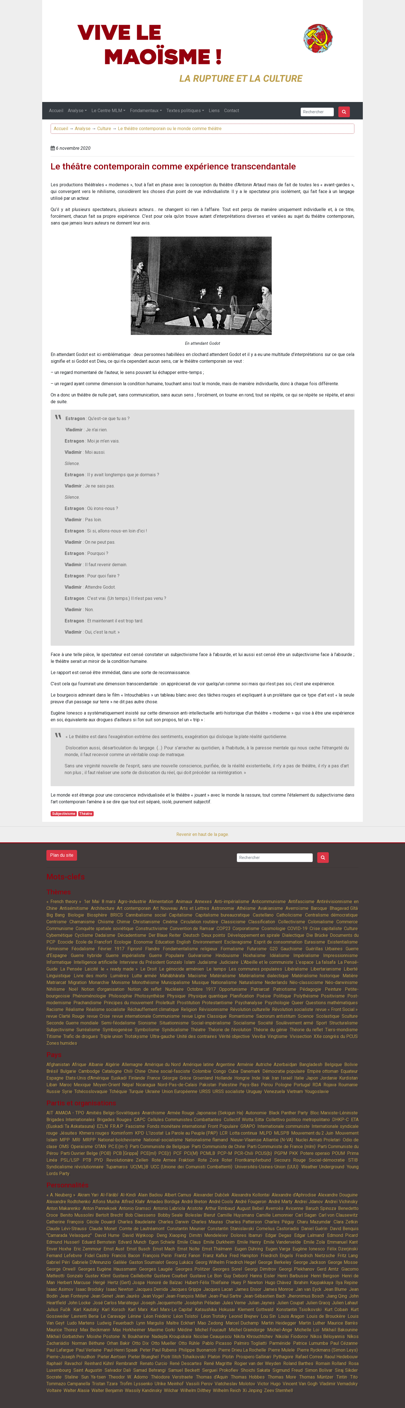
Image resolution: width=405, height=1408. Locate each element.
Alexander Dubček (212, 1195)
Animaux (184, 901)
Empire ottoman (322, 1071)
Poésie (263, 996)
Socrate (54, 1377)
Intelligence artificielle (96, 962)
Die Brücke (317, 935)
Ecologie (122, 942)
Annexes (203, 901)
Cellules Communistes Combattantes (184, 1119)
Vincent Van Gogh (300, 1383)
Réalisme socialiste (105, 1009)
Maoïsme (197, 975)
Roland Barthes (298, 1363)
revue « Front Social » (337, 1009)
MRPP (89, 1139)
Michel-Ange (279, 1329)
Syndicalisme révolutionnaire (75, 1166)
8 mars (109, 901)
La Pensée (71, 969)
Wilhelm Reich (227, 1390)
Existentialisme (342, 942)
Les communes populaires (255, 969)
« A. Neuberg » (60, 1195)
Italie (299, 1078)
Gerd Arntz (328, 1269)
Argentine (225, 1064)
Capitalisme (180, 915)
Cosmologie (273, 928)
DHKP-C (340, 1119)
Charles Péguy (279, 1222)
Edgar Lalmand (309, 1235)
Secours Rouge (290, 1160)
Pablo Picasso (217, 1343)
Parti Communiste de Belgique (160, 1146)
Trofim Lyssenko (136, 1383)
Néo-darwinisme (341, 982)
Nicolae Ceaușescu (212, 1336)
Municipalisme (175, 982)
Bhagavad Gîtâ (344, 908)
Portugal (302, 1084)
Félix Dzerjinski (342, 1248)
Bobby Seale (170, 1215)
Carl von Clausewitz (338, 1215)
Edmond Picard (342, 1235)
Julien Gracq (318, 1302)
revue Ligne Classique (204, 1016)
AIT (49, 1112)
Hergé (99, 1282)
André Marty (280, 1201)
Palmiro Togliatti (250, 1343)
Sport (321, 1023)
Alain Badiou (150, 1195)
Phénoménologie (89, 996)
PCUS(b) (263, 1153)
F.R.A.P (116, 1126)
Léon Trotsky (214, 1316)
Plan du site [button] (61, 855)
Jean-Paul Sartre (224, 1296)
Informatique (58, 962)
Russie (53, 1091)
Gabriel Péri (58, 1262)
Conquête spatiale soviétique (105, 928)
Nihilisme (55, 989)
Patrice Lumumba (310, 1343)
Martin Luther (312, 1323)
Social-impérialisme (211, 1023)
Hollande (223, 1078)
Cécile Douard (101, 1222)
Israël (286, 1078)
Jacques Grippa (185, 1289)
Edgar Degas (278, 1235)
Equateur (349, 1071)
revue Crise (98, 1016)
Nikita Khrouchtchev (253, 1336)
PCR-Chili (243, 1153)
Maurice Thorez (62, 1329)
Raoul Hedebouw (341, 1356)
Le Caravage (113, 1316)
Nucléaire (174, 989)
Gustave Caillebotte (132, 1275)
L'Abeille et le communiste (267, 962)
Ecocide (65, 942)
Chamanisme (82, 921)
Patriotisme (284, 989)
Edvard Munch (132, 1242)
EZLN (102, 1126)
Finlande (137, 1078)
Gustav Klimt (98, 1275)
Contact (231, 110)
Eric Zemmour (87, 1248)
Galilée (120, 1262)
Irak (266, 1078)
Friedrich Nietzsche (315, 1255)
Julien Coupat (290, 1302)
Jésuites (68, 1133)
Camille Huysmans (235, 1215)
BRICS (116, 915)
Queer (297, 1002)
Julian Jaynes (261, 1302)
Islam (189, 962)
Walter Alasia (76, 1390)
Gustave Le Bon (206, 1275)
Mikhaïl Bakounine (340, 1329)
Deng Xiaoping (171, 1235)
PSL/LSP (69, 1160)
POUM (338, 1153)
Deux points (213, 935)
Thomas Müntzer (316, 1377)
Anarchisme (153, 1112)
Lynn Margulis (150, 1323)
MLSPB (281, 1133)
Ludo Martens (81, 1323)
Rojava (329, 1084)
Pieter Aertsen (111, 1356)
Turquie (136, 1091)
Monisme (120, 982)
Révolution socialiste (292, 1009)
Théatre (85, 814)
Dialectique (293, 935)
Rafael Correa (308, 1356)
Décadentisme (132, 935)
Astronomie (223, 908)
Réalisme (75, 1009)
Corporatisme (246, 928)
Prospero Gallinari (253, 1356)
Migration (77, 982)
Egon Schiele (162, 1242)
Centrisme (56, 921)
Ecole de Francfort (94, 942)
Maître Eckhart (180, 1323)
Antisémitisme (74, 908)
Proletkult (165, 1002)
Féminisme (57, 948)
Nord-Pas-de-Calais (177, 1084)
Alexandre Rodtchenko (68, 1201)
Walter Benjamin (107, 1390)
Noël (73, 989)
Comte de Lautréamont (142, 1228)
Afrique (79, 1064)
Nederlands (276, 982)
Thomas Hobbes (248, 1377)
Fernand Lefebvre (64, 1255)
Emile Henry (249, 1242)
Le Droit (148, 969)
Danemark (250, 1071)
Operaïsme (82, 1146)
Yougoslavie (317, 1091)
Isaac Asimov (59, 1289)
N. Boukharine (135, 1336)
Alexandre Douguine (338, 1195)
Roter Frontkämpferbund (246, 1160)
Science (306, 1016)
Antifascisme (301, 901)
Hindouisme (227, 955)
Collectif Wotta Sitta (244, 1119)
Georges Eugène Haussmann (107, 1269)
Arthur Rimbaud (220, 1208)
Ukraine (152, 1091)
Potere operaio (315, 1153)
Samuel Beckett (184, 1370)
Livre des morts (90, 975)
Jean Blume (335, 1289)
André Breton (194, 1201)
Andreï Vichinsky (341, 1201)
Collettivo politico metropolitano (298, 1119)
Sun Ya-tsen (93, 1377)
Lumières (119, 975)
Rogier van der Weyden (257, 1363)
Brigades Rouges (114, 1119)
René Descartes (186, 1363)
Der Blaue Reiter (164, 935)
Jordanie (328, 1078)
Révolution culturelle (250, 1009)
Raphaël (54, 1363)
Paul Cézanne (344, 1343)
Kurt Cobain (336, 1309)
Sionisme (147, 1023)
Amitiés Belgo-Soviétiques (113, 1112)
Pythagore (283, 1356)
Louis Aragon (291, 1316)
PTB (87, 1160)
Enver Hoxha (58, 1248)
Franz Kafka (215, 1255)
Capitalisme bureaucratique (222, 915)
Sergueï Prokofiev (220, 1370)
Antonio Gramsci (135, 1208)
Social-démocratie (327, 1160)
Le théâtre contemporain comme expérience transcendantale (173, 166)
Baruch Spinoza (320, 1208)
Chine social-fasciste (169, 1071)
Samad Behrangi (149, 1370)
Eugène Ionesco (308, 1248)
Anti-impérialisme (231, 901)
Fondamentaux (144, 110)
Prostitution (188, 1002)
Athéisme (246, 908)
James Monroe (279, 1289)
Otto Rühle (189, 1343)
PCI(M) (191, 1153)
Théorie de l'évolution (229, 1029)
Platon (214, 1356)
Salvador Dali (118, 1370)
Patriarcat (260, 989)
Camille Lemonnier (274, 1215)
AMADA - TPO (69, 1112)
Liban (51, 1084)
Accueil (56, 110)
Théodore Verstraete (172, 1377)
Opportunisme (233, 989)
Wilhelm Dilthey (195, 1390)
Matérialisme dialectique (264, 975)
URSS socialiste (228, 1091)
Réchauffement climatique (153, 1009)
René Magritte (218, 1363)
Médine (184, 1329)
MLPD (265, 1133)
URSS (205, 1091)
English (183, 942)
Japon (312, 1078)
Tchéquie (118, 1091)
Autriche (264, 1064)
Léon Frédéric (157, 1316)
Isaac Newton (119, 1289)
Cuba (233, 1071)
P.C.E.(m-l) (118, 1146)
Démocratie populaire (283, 1071)
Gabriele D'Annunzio (91, 1262)
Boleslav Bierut (200, 1215)
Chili (128, 1071)
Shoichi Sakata (255, 1370)
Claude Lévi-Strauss (66, 1228)
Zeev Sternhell (278, 1390)
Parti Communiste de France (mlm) (281, 1146)
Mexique (82, 1084)
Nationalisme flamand (206, 1139)
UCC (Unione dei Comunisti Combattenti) (191, 1166)
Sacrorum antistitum (276, 1016)
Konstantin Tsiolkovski (298, 1309)
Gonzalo (75, 1275)
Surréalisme (88, 1029)
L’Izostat (154, 1133)
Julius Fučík (58, 1309)
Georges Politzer (193, 1269)
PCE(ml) (148, 1153)
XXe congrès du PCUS (336, 1036)
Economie (143, 942)
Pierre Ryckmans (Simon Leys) (327, 1350)
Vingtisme (277, 1036)
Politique (282, 996)
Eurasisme (314, 942)
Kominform (122, 1133)
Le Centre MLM (106, 110)
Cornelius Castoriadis (277, 1228)
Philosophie (120, 996)
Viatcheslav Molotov (235, 1383)
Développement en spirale (254, 935)
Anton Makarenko (63, 1208)
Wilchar (171, 1390)
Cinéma (170, 921)
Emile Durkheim (219, 1242)
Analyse (76, 110)
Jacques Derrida (152, 1289)
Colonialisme (321, 921)
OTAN (100, 1146)
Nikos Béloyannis (327, 1336)
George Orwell (60, 1269)
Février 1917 (111, 948)
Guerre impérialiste (125, 955)
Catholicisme (289, 915)
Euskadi (119, 1078)
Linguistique (58, 975)
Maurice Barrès (342, 1323)
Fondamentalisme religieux (190, 948)
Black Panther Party (288, 1112)
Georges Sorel (227, 1269)
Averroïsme (297, 908)
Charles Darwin (173, 1222)
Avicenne (294, 1208)
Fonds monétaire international (176, 1126)
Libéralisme (296, 969)
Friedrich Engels (277, 1255)
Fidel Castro (97, 1255)
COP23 (224, 928)
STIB (353, 1160)
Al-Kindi (128, 1195)
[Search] (317, 112)
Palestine (228, 1084)
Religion (189, 1009)
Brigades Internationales (70, 1119)
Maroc (65, 1084)
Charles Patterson (244, 1222)
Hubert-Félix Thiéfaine (207, 1282)
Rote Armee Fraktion (173, 1160)
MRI (76, 1139)
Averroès (275, 1208)
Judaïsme (207, 962)
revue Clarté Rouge (65, 1016)
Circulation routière (199, 921)
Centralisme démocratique (331, 915)
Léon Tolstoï (185, 1316)
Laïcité (91, 969)
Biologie (76, 915)
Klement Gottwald (255, 1309)
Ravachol (73, 1363)
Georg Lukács (179, 1262)
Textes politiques (183, 110)
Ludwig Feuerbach (115, 1323)
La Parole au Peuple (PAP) (191, 1133)
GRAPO (247, 1126)
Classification (261, 921)
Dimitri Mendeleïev (208, 1235)
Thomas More (282, 1377)
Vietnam (295, 1091)
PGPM (280, 1153)
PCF (177, 1153)
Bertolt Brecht (109, 1215)
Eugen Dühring (249, 1248)
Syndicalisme (175, 1029)
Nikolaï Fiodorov (291, 1336)
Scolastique (327, 1016)
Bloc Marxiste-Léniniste (334, 1112)
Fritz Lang (348, 1255)
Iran (275, 1078)
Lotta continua (243, 1133)
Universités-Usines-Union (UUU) (266, 1166)
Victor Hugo (269, 1383)
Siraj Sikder (346, 1370)
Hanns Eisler (262, 1275)
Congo (219, 1071)
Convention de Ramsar (192, 928)
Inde (256, 1078)
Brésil (52, 1071)
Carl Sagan (305, 1215)
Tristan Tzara (105, 1383)
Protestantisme (217, 1002)
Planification (242, 996)
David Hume (107, 1235)
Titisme (53, 1036)
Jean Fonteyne (74, 1296)
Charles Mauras (207, 1222)
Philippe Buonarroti (197, 1350)
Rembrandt (126, 1363)
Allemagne (132, 1064)
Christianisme (146, 921)
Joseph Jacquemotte (162, 1302)
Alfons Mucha (106, 1201)
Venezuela (274, 1091)
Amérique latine (198, 1064)
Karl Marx (137, 1309)
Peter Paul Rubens (158, 1350)
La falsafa (326, 962)
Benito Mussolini (77, 1215)
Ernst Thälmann (217, 1248)
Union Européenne (179, 1091)
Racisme (55, 1009)
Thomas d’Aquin (212, 1377)
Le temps (216, 969)
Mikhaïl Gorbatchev (65, 1336)
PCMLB (207, 1153)
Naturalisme (251, 982)
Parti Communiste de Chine (218, 1146)
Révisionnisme (213, 1009)
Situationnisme (174, 1023)
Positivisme (333, 996)
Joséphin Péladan (202, 1302)
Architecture (102, 908)
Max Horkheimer (128, 1329)
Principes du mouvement (128, 1002)
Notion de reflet (144, 989)
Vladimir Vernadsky (339, 1383)
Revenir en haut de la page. (202, 834)
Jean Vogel (152, 1296)
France (153, 1078)
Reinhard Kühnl (99, 1363)
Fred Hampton (244, 1255)
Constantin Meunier (186, 1228)
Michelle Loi (306, 1329)
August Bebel (250, 1208)
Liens (214, 110)
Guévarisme (200, 955)
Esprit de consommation (278, 942)
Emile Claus (189, 1242)
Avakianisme (270, 908)
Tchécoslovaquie (90, 1091)
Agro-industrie (132, 901)
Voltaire (54, 1390)
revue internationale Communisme (146, 1016)
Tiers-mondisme (341, 1029)
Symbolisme (147, 1029)
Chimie (123, 921)
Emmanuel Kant (342, 1242)
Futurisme (257, 948)
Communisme (59, 928)
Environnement (207, 942)
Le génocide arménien (181, 969)
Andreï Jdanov (308, 1201)
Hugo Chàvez (278, 1282)
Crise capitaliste (326, 928)
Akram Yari (88, 1195)
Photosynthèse (149, 996)
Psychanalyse (248, 1002)
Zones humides (61, 1043)
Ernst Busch (138, 1248)
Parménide (280, 1343)
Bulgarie (68, 1071)
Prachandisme (87, 1002)
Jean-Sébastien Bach (264, 1296)
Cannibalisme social (146, 915)
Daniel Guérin (314, 1228)
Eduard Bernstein (99, 1242)
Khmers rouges (94, 1133)
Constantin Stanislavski (231, 1228)
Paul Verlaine (89, 1350)
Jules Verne (234, 1302)
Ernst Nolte (188, 1248)
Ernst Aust (114, 1248)
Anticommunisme (269, 901)
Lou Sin (268, 1316)
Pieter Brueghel (143, 1356)
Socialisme (244, 1023)
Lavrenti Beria (84, 1316)
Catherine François (65, 1222)
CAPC (139, 1119)
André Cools (221, 1201)
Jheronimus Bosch (305, 1296)
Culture (104, 128)
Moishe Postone (103, 1336)
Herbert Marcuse (74, 1282)
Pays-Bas (249, 1084)
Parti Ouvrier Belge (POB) (85, 1153)
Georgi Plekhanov (296, 1269)
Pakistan (207, 1084)
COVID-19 (297, 928)
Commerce (347, 921)
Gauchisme (291, 948)
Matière (350, 975)
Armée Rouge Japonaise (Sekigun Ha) (205, 1112)
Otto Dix (140, 1343)
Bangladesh (310, 1064)
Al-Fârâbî (109, 1195)
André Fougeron (250, 1201)
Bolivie (351, 1064)
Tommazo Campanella (68, 1383)
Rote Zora (208, 1160)
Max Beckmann (95, 1329)
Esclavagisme (238, 942)
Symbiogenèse (117, 1029)
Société (265, 1023)
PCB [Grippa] (125, 1153)
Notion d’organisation (102, 989)
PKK (293, 1153)
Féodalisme (83, 948)
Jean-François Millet (186, 1296)
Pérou (267, 1084)
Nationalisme (224, 982)
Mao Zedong (210, 1323)
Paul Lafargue (60, 1350)
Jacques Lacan (218, 1289)
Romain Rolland (331, 1363)
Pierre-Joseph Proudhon (70, 1356)
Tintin (341, 1377)
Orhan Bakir (118, 1343)
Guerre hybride (86, 955)
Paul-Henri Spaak (121, 1350)
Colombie (201, 1071)
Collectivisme (291, 921)
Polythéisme (306, 996)
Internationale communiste (283, 1126)
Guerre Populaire (166, 955)
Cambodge (89, 1071)
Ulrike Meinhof (169, 1383)
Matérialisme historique (315, 975)
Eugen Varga (278, 1248)
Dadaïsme (105, 935)
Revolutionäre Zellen (127, 1160)
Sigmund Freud (288, 1370)
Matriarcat (56, 982)
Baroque (319, 908)
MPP (65, 1139)
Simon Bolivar (319, 1370)
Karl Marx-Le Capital (171, 1309)
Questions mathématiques (332, 1002)
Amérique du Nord (163, 1064)
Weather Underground (322, 1166)
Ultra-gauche (162, 1036)
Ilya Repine (347, 1282)
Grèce (185, 1078)
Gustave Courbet (170, 1275)
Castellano (263, 915)
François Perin (157, 1255)
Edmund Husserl (62, 1242)
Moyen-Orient (106, 1084)
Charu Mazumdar (314, 1222)
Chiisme (106, 921)
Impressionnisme (340, 955)
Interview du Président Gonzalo (151, 962)
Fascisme (135, 1126)
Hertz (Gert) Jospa (126, 1282)
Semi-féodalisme (118, 1023)
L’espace (305, 962)
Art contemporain (133, 908)
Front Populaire (223, 1126)
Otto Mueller (163, 1343)
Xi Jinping (252, 1390)
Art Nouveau (165, 908)
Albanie (96, 1064)
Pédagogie (310, 989)
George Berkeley (274, 1262)
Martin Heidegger (278, 1323)
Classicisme (233, 921)
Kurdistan (348, 1078)
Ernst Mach (164, 1248)
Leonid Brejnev (243, 1316)
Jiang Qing (336, 1296)
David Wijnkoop (138, 1235)
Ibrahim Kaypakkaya (313, 1282)
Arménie (245, 1064)
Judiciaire (228, 962)
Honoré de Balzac (164, 1282)
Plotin (228, 1356)
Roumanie (348, 1084)
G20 (274, 948)
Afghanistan (58, 1064)
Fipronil (134, 948)
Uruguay (254, 1091)
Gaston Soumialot (146, 1262)
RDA (316, 1084)
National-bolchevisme (119, 1139)
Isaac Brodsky (90, 1289)
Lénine (134, 1316)
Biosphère (97, 915)
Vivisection (301, 1036)
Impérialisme (306, 955)
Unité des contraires (197, 1036)
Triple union (111, 1036)
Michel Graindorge (247, 1329)
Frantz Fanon (187, 1255)
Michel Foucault (210, 1329)
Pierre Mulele (281, 1350)
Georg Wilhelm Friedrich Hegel (225, 1262)
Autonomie (256, 1112)
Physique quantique (208, 996)
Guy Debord (236, 1275)
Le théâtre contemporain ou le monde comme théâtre (170, 128)
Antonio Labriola (169, 1208)
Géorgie (170, 1078)
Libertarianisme (325, 969)
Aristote (195, 1208)
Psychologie (277, 1002)
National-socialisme (163, 1139)
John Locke (79, 1302)
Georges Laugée (156, 1269)
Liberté (351, 969)
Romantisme (241, 1016)
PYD (98, 1160)
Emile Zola (314, 1242)
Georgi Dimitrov (260, 1269)
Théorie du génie (270, 1029)
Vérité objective (234, 1036)
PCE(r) (164, 1153)
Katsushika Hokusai (215, 1309)
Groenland (203, 1078)
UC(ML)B (139, 1166)
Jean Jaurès (127, 1296)
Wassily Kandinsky (143, 1390)
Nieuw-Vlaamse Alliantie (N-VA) (261, 1139)
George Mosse (343, 1262)
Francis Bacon (126, 1255)
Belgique (333, 1064)
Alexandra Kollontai (250, 1195)
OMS (64, 1146)
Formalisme (232, 948)
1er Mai (91, 901)
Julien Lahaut (345, 1302)
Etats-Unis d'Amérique (87, 1078)
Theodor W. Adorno (128, 1377)
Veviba (259, 1036)
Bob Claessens (140, 1215)
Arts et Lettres (194, 908)
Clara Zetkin (346, 1222)
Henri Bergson (325, 1275)
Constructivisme (152, 928)
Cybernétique (59, 935)
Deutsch (191, 935)
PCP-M (224, 1153)
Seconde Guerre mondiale (72, 1023)
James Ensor (248, 1289)
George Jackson (310, 1262)
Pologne (283, 1084)
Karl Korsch (113, 1309)
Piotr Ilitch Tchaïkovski (183, 1356)
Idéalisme (279, 955)
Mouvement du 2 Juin (312, 1133)
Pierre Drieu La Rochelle (242, 1350)
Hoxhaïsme (254, 955)
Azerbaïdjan (285, 1064)
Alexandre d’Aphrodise (294, 1195)
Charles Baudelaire (137, 1222)
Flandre (152, 948)
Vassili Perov (199, 1383)
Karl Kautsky (86, 1309)
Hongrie (242, 1078)
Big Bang (55, 915)
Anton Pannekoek (100, 1208)
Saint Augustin (87, 1370)
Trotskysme (136, 1036)
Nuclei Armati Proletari (318, 1139)
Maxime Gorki (161, 1329)
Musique (200, 982)
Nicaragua (145, 1084)
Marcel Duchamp (242, 1323)
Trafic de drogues (80, 1036)
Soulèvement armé (295, 1023)
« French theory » (63, 901)
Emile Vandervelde (282, 1242)
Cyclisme (84, 935)
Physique (176, 996)
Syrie (67, 1091)
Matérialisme (223, 975)
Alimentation (161, 901)
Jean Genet (102, 1296)
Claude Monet (103, 1228)
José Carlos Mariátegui (116, 1302)
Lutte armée (144, 975)
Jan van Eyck (308, 1289)
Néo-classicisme (306, 982)
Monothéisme (145, 982)
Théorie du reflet (306, 1029)
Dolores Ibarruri (246, 1235)
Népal (128, 1084)
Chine (140, 1071)
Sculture (350, 1016)
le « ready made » (119, 969)
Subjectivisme (63, 814)
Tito (354, 1377)
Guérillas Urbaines (324, 948)
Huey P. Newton (246, 1282)
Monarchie (99, 982)
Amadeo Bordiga (163, 1201)
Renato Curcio (153, 1363)
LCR (224, 1133)
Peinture (333, 989)
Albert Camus (178, 1195)
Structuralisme (343, 1023)
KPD (139, 1133)
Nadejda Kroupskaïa (171, 1336)
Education (164, 942)
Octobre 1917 (201, 989)
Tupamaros (117, 1166)
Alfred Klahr (133, 1201)
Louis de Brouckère (326, 1316)
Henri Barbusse (292, 1275)
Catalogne (112, 1071)
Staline (71, 1377)
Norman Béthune (88, 1343)
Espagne (55, 1078)
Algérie (112, 1064)
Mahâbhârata (172, 975)
